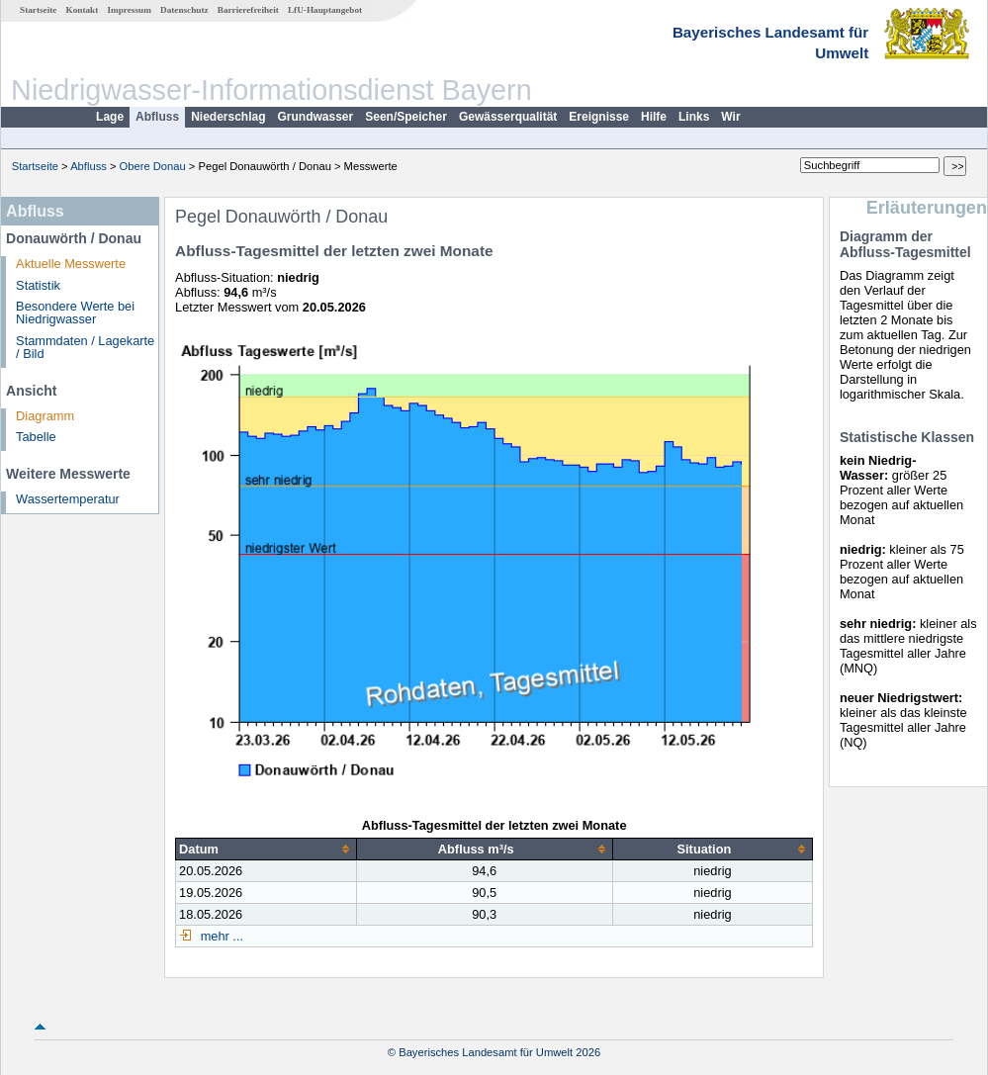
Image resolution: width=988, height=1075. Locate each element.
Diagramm (45, 415)
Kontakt (82, 10)
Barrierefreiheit (248, 10)
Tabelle (36, 436)
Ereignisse (599, 117)
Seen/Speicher (406, 117)
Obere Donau (153, 166)
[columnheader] (266, 848)
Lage (110, 117)
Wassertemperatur (68, 499)
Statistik (38, 285)
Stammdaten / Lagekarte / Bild (85, 347)
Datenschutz (184, 10)
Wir (730, 117)
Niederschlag (228, 117)
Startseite (38, 10)
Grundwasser (316, 117)
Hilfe (654, 117)
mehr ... (220, 936)
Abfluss (157, 117)
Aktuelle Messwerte (71, 263)
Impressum (129, 10)
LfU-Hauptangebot (325, 10)
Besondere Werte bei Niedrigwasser (75, 312)
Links (693, 117)
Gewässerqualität (508, 117)
